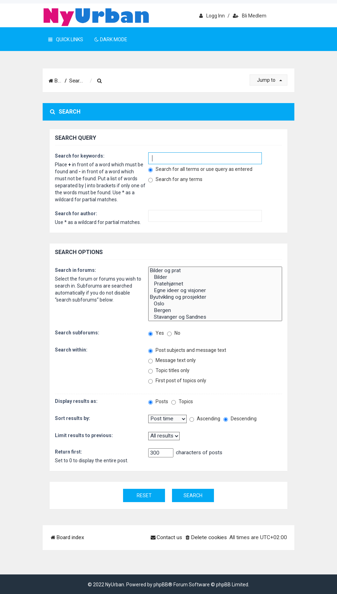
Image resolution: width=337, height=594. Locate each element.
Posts (158, 402)
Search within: (71, 350)
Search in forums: (75, 270)
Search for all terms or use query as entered (200, 169)
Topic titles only (168, 371)
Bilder (215, 277)
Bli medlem (249, 16)
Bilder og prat (215, 270)
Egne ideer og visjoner (215, 290)
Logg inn (212, 16)
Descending (240, 419)
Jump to (269, 80)
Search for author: (76, 213)
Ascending (204, 419)
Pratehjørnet (215, 284)
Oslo (215, 303)
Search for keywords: (80, 156)
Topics (182, 402)
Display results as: (76, 401)
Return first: (68, 452)
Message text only (172, 360)
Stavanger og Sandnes (215, 317)
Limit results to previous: (84, 435)
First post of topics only (177, 381)
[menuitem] (122, 81)
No (173, 333)
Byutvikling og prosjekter (215, 297)
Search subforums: (77, 332)
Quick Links (65, 39)
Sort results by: (72, 418)
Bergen (215, 310)
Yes (156, 333)
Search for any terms (175, 179)
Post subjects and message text (187, 350)
